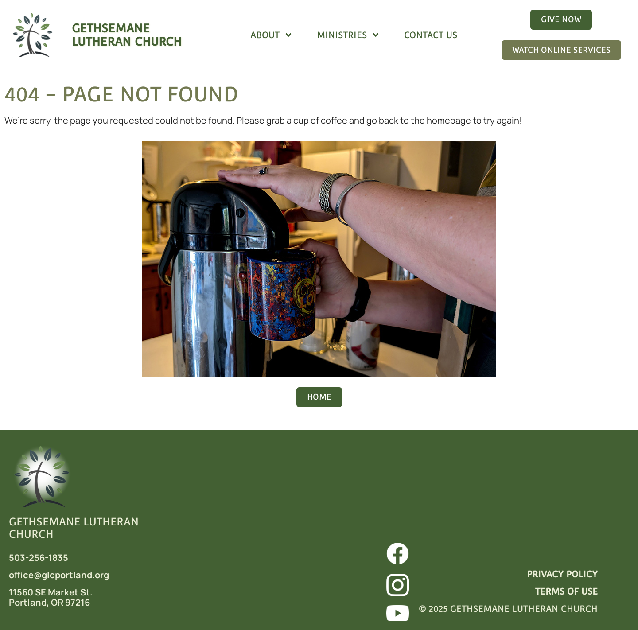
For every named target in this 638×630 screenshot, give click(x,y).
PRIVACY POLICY (562, 574)
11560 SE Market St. (51, 592)
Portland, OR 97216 (49, 602)
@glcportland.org (71, 575)
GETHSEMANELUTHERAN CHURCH (127, 34)
